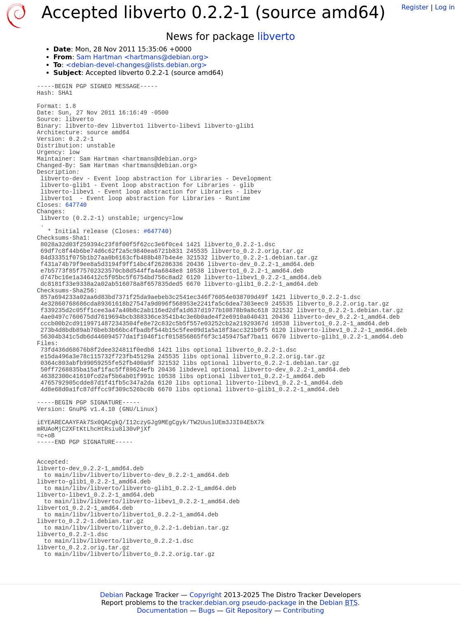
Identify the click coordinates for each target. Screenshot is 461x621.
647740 (76, 205)
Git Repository (249, 610)
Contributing (303, 610)
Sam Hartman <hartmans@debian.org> (142, 57)
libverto (276, 36)
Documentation (162, 610)
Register (414, 7)
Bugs (207, 610)
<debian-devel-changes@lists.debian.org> (136, 65)
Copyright (206, 595)
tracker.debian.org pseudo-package (238, 603)
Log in (445, 7)
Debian (112, 595)
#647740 (156, 231)
